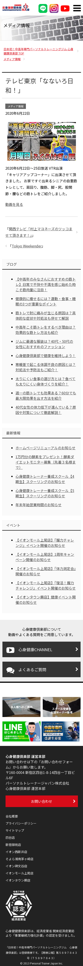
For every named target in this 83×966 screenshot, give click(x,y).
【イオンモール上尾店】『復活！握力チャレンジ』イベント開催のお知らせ (45, 585)
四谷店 (10, 837)
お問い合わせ (41, 801)
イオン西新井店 (16, 852)
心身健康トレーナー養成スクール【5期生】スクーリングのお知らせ (44, 493)
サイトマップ (15, 830)
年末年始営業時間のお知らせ (38, 504)
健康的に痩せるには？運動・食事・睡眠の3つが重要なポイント (45, 301)
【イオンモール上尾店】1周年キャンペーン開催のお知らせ (44, 557)
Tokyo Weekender (27, 246)
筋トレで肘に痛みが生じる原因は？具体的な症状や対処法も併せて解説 (45, 315)
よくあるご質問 (26, 670)
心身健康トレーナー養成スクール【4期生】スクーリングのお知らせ (44, 479)
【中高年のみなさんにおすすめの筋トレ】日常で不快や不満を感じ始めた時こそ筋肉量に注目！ (45, 284)
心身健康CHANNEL (29, 650)
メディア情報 (15, 106)
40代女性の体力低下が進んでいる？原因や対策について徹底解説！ (45, 409)
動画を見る (14, 204)
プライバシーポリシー (21, 823)
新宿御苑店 (13, 844)
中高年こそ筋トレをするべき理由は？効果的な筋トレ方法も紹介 (45, 329)
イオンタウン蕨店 (18, 880)
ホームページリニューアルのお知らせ (45, 447)
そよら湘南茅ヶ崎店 (19, 859)
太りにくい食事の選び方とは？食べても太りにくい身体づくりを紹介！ (45, 381)
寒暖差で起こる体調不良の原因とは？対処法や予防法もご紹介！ (45, 367)
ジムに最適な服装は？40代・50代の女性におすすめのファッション (44, 344)
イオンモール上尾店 (19, 873)
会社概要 (12, 816)
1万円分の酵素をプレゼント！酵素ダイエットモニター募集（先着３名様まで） (45, 462)
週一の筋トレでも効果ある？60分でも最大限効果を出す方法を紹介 (45, 395)
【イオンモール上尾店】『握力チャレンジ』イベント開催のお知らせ (44, 542)
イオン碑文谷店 (16, 866)
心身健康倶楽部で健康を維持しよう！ (45, 355)
